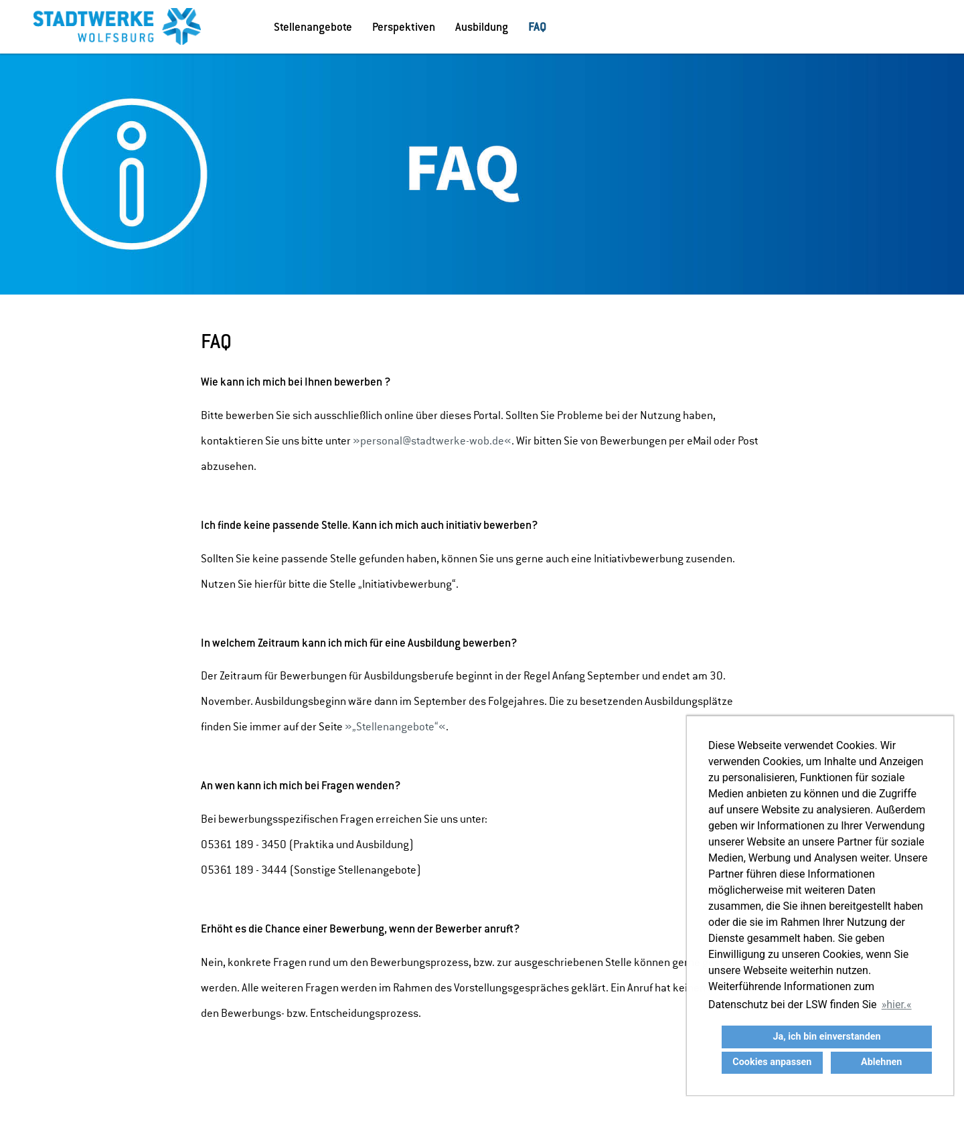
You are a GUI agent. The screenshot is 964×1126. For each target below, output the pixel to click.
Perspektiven (403, 26)
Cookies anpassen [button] (771, 1062)
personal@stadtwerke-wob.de (432, 441)
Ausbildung (481, 26)
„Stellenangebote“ (395, 727)
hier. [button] (896, 1004)
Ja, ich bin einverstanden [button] (826, 1036)
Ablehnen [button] (881, 1062)
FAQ (537, 26)
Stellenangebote (313, 26)
